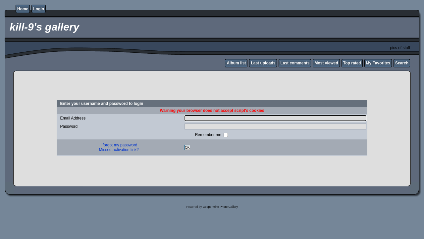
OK (187, 147)
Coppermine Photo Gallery (220, 206)
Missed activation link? (119, 149)
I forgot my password (118, 145)
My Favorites (378, 63)
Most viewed (326, 63)
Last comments (294, 63)
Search (401, 63)
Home (22, 9)
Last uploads (263, 63)
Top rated (352, 63)
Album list (236, 63)
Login (38, 9)
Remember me (209, 134)
